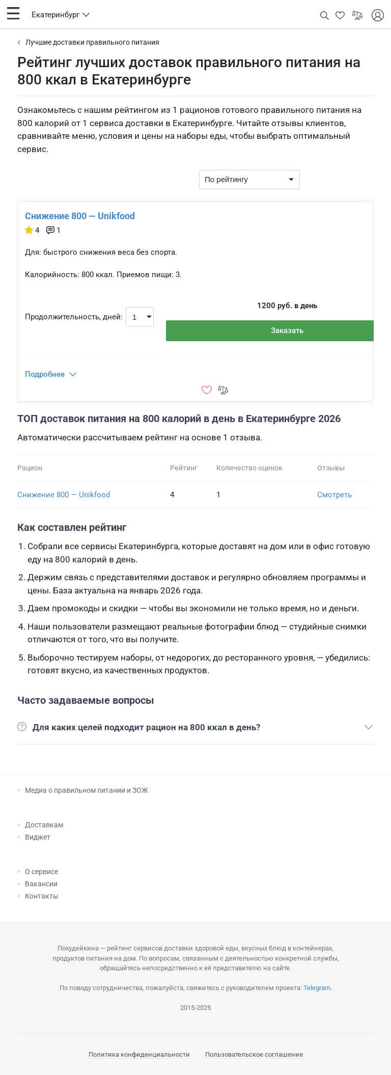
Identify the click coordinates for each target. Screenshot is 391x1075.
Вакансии (41, 884)
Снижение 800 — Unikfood (80, 216)
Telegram (316, 988)
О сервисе (41, 872)
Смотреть (334, 494)
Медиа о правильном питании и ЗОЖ (86, 790)
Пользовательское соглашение (254, 1054)
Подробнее (45, 374)
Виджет (37, 837)
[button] (13, 13)
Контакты (42, 896)
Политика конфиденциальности (139, 1054)
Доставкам (44, 825)
